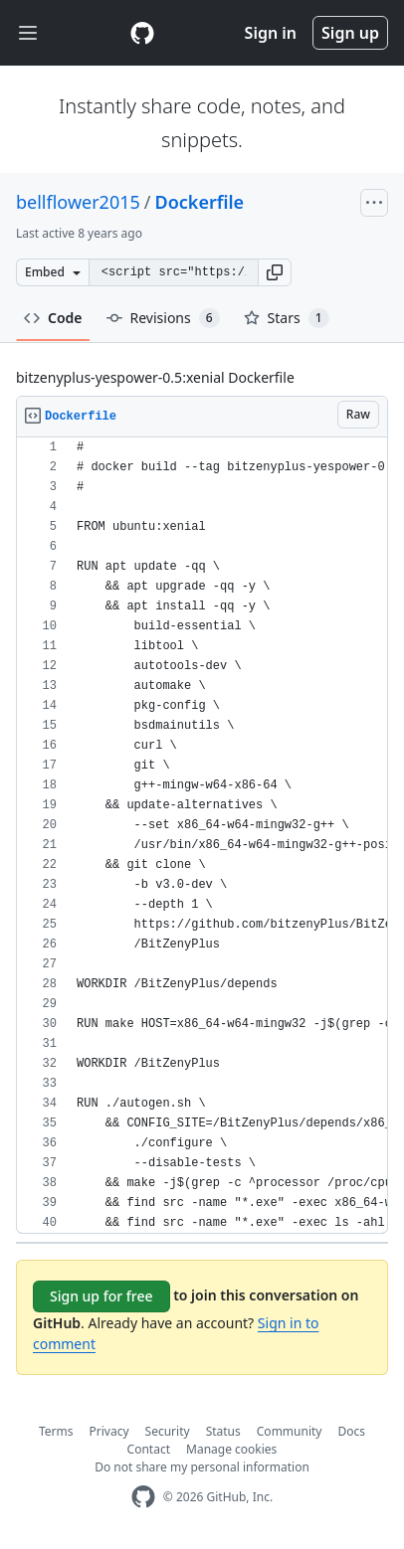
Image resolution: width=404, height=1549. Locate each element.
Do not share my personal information (202, 1467)
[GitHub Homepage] (143, 1496)
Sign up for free (101, 1296)
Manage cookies (231, 1449)
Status (223, 1431)
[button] (275, 272)
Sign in (271, 33)
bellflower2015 (78, 202)
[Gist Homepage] (142, 33)
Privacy (109, 1431)
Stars (286, 318)
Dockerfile (200, 202)
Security (167, 1431)
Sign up (350, 33)
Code (53, 317)
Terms (56, 1431)
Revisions (163, 318)
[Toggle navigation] (28, 33)
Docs (351, 1431)
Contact (148, 1449)
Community (289, 1431)
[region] (202, 835)
